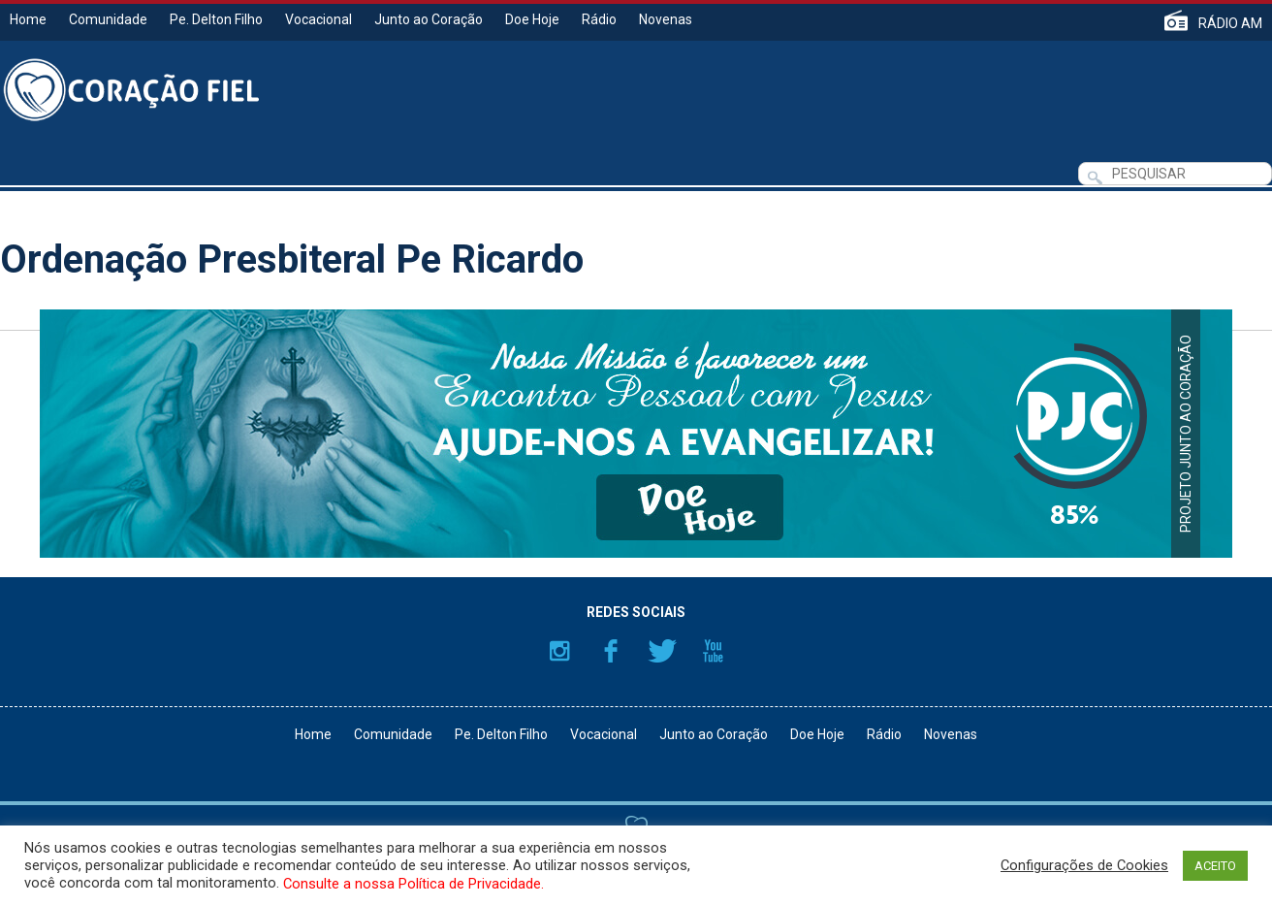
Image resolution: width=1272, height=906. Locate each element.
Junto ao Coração (428, 19)
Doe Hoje (532, 19)
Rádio (599, 19)
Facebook (610, 651)
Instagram (559, 651)
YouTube (713, 651)
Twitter (662, 651)
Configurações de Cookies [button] (1084, 865)
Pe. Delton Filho (216, 19)
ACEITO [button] (1215, 865)
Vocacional (318, 19)
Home (28, 19)
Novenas (665, 19)
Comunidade (108, 19)
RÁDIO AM (1230, 23)
